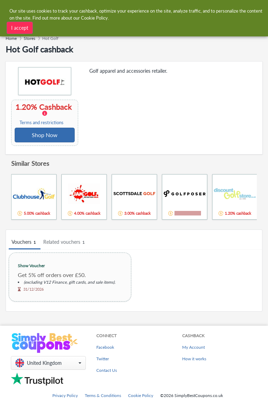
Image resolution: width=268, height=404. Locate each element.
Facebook (105, 347)
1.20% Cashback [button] (44, 114)
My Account (193, 347)
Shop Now (45, 135)
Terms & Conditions (103, 395)
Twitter (102, 358)
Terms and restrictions (42, 122)
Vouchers (25, 242)
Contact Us (106, 370)
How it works (194, 358)
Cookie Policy (140, 395)
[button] (48, 363)
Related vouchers (65, 242)
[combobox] (127, 10)
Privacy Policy (65, 395)
